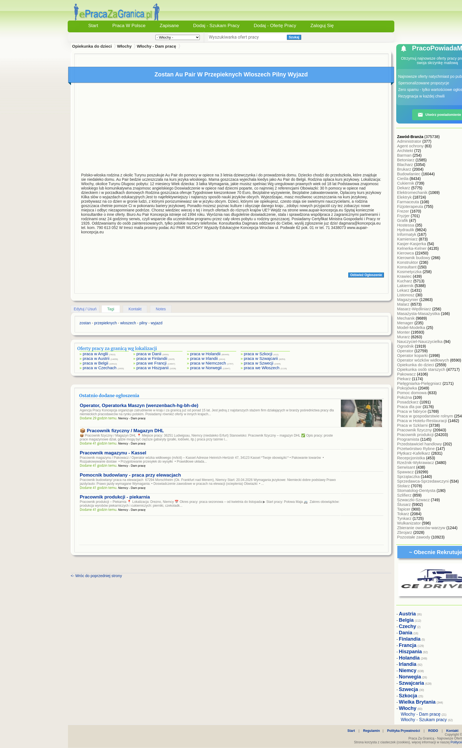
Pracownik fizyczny (415, 430)
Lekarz (403, 290)
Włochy (124, 46)
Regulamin (371, 731)
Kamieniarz (408, 239)
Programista (408, 439)
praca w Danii (148, 353)
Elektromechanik (413, 192)
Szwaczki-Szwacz (414, 499)
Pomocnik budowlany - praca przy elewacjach (130, 475)
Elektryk (405, 197)
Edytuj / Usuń (85, 309)
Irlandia (408, 664)
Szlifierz (405, 495)
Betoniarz (406, 159)
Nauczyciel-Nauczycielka (420, 341)
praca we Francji (151, 363)
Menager (405, 322)
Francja (408, 645)
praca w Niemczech (208, 363)
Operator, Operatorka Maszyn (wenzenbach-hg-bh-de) (139, 405)
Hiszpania (410, 651)
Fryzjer (404, 215)
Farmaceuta (408, 201)
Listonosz (406, 295)
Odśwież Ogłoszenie (366, 275)
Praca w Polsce (129, 25)
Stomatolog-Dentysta (417, 490)
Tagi (110, 309)
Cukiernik (406, 183)
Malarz (403, 304)
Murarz (404, 336)
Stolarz (404, 485)
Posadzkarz (408, 402)
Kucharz (405, 281)
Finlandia (410, 639)
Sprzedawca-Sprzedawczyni (423, 481)
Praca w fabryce (412, 411)
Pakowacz (407, 374)
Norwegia (410, 677)
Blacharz (405, 164)
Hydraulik (406, 229)
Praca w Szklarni (413, 425)
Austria (407, 614)
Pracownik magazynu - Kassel (113, 452)
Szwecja (408, 689)
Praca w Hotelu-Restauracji (422, 420)
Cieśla (403, 178)
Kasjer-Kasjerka (412, 243)
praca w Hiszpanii (152, 367)
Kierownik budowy (414, 257)
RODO (433, 731)
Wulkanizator (409, 523)
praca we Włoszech (262, 367)
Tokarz (403, 513)
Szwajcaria (411, 683)
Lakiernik (406, 285)
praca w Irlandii (204, 358)
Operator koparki (413, 355)
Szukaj (294, 37)
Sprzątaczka (409, 476)
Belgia (406, 620)
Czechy (407, 626)
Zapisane (169, 25)
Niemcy (408, 670)
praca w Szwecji (258, 363)
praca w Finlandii (151, 358)
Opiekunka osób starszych (421, 369)
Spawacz (406, 471)
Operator (405, 350)
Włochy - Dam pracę (156, 46)
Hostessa (406, 225)
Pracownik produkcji (416, 434)
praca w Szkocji (258, 353)
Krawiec (405, 276)
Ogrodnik (406, 346)
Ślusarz (404, 504)
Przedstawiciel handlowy (420, 444)
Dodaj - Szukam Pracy (216, 25)
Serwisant (406, 467)
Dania (405, 632)
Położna (405, 397)
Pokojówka (407, 388)
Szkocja (408, 695)
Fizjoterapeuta (410, 206)
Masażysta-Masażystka (419, 313)
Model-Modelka (411, 327)
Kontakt (135, 309)
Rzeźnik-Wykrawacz (416, 462)
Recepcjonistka (411, 457)
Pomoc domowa (412, 392)
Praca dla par (410, 406)
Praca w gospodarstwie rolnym (425, 416)
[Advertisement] (231, 128)
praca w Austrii (96, 358)
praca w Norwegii (206, 367)
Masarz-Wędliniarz (414, 308)
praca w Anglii (95, 353)
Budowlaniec (409, 173)
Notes (161, 309)
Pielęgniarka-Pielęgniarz (420, 383)
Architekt (405, 150)
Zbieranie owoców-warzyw (421, 527)
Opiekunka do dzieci (416, 364)
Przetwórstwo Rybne (416, 448)
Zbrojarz (405, 532)
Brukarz (404, 169)
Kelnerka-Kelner (412, 248)
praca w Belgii (95, 363)
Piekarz (404, 378)
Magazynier (408, 299)
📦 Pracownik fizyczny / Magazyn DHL (122, 430)
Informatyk (407, 234)
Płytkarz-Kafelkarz (414, 453)
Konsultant (407, 267)
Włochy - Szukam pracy (424, 719)
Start (93, 25)
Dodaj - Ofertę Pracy (275, 25)
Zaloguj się (322, 25)
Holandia (409, 658)
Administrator (410, 141)
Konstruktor (408, 262)
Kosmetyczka (410, 271)
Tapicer (404, 509)
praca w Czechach (99, 367)
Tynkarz (405, 518)
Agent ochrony (411, 146)
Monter (404, 332)
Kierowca (406, 253)
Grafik (403, 220)
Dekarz (404, 187)
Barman (405, 155)
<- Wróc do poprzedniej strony (96, 576)
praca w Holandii (205, 353)
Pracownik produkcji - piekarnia (115, 497)
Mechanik (406, 318)
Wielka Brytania (417, 702)
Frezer (403, 211)
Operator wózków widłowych (423, 360)
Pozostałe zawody (414, 537)
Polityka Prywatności (403, 731)
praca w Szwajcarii (261, 358)
